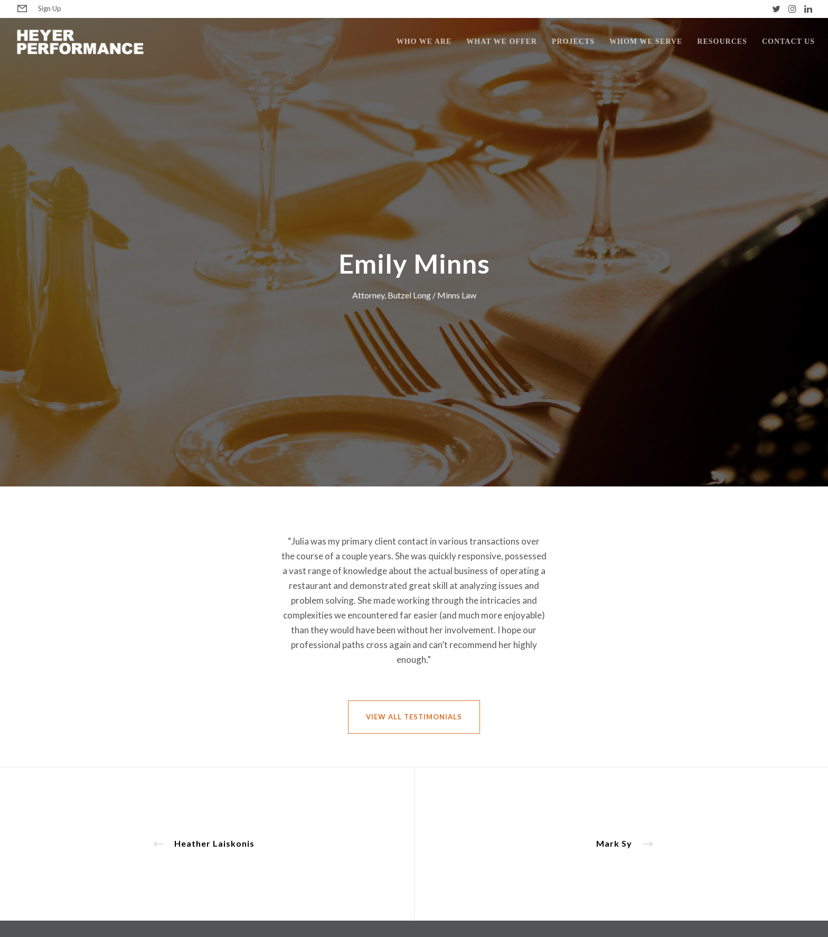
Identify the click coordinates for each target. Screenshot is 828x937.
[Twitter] (776, 8)
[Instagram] (792, 8)
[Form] (22, 9)
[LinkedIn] (808, 8)
